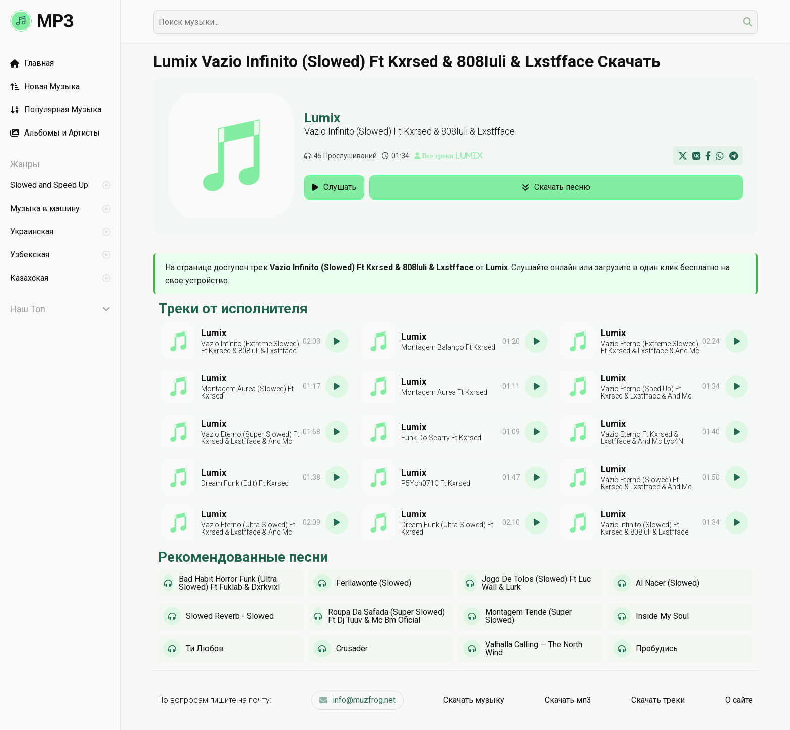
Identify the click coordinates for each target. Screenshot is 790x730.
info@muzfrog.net (357, 700)
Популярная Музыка (55, 109)
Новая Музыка (45, 86)
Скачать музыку (473, 700)
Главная (32, 63)
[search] (747, 22)
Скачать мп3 (568, 700)
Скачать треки (658, 700)
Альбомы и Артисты (55, 133)
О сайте (739, 700)
